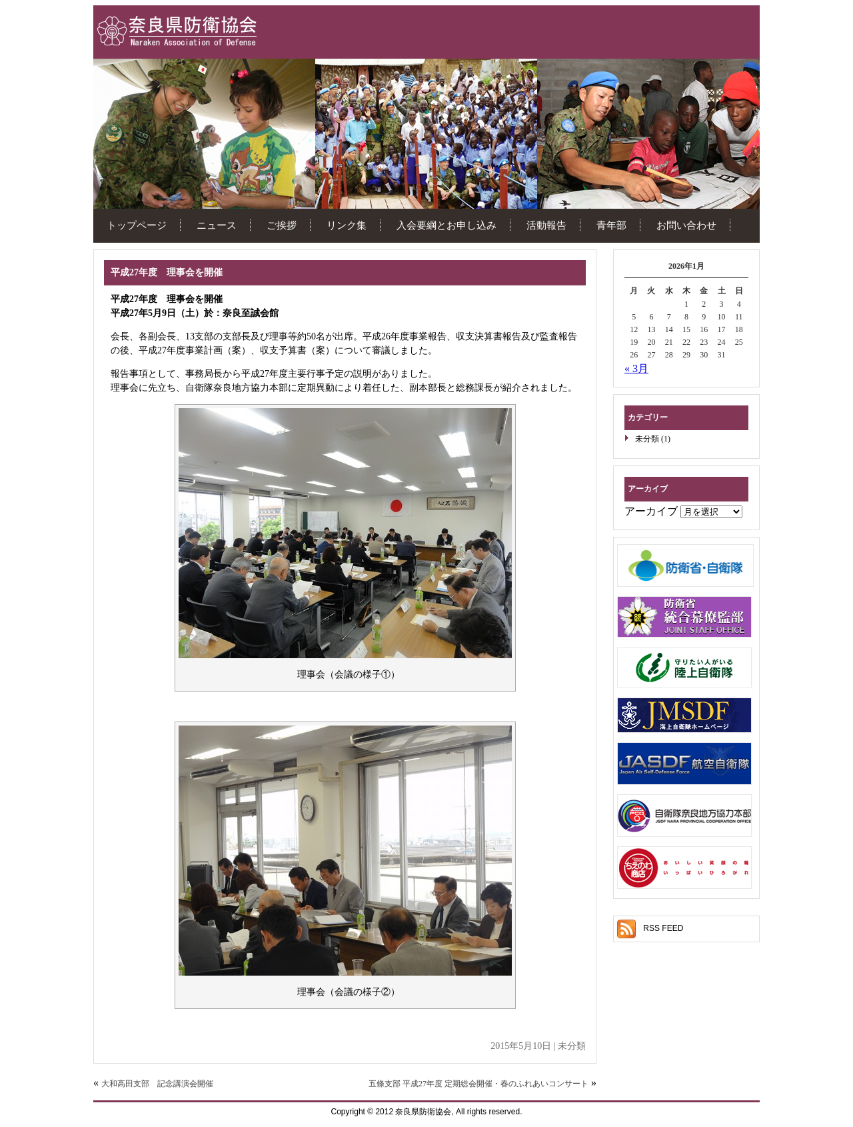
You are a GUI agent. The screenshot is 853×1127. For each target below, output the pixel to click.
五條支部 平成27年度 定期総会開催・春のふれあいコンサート (478, 1083)
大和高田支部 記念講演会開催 (157, 1083)
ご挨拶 (282, 225)
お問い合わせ (686, 225)
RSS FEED (663, 928)
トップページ (137, 225)
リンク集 (347, 225)
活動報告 (546, 225)
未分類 (647, 438)
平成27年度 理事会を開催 (167, 272)
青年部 (611, 225)
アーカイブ (651, 511)
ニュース (217, 225)
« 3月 (636, 368)
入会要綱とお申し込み (446, 225)
